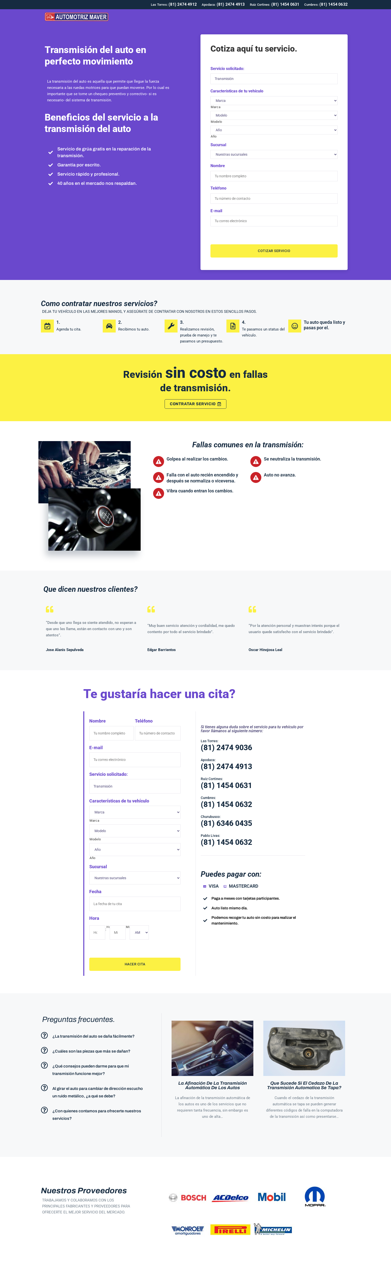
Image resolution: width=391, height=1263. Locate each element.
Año (214, 135)
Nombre (217, 165)
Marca (215, 106)
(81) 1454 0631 (226, 781)
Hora (94, 911)
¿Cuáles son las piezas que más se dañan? (91, 1043)
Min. (129, 920)
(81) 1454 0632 (226, 800)
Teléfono (218, 186)
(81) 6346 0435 (226, 819)
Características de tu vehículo (236, 90)
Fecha (95, 885)
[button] (96, 1027)
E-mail (216, 208)
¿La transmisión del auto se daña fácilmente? (93, 1028)
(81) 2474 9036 (226, 743)
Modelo (216, 120)
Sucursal (218, 144)
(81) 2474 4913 (226, 762)
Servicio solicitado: (227, 68)
